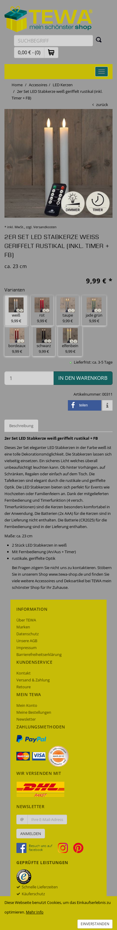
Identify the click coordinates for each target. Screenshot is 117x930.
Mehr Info (34, 912)
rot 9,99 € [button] (42, 310)
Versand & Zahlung (33, 680)
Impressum (26, 647)
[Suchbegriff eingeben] (53, 40)
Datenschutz (27, 633)
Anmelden (30, 833)
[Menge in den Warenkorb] (29, 378)
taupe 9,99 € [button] (67, 310)
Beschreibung (21, 425)
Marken (23, 627)
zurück (102, 104)
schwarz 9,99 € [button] (43, 341)
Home (17, 84)
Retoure (23, 686)
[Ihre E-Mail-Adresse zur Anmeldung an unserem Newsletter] (47, 819)
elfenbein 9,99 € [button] (70, 341)
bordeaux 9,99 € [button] (17, 341)
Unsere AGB (26, 640)
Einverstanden (95, 923)
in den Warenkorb (82, 377)
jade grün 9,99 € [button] (94, 310)
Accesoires (38, 84)
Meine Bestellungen (33, 712)
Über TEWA (26, 620)
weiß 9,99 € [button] (16, 310)
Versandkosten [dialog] (45, 227)
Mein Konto (26, 705)
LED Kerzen (63, 84)
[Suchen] (98, 39)
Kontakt (23, 673)
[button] (51, 52)
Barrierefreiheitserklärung (39, 654)
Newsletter (26, 719)
